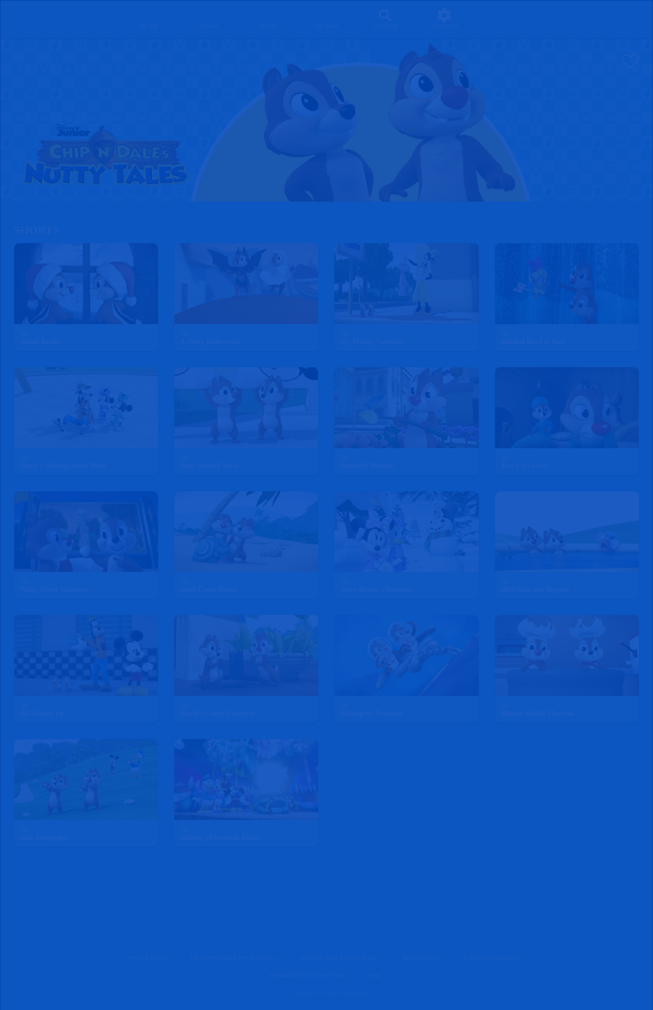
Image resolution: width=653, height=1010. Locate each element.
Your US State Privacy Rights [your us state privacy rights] (339, 957)
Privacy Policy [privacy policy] (148, 957)
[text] (24, 333)
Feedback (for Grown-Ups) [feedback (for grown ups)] (306, 975)
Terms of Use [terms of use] (420, 957)
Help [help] (373, 975)
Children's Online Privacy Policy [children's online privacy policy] (233, 957)
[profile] (503, 19)
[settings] (445, 19)
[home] (150, 19)
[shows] (208, 19)
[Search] (385, 19)
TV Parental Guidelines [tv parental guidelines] (490, 957)
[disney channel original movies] (268, 19)
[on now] (326, 19)
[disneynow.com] (34, 17)
